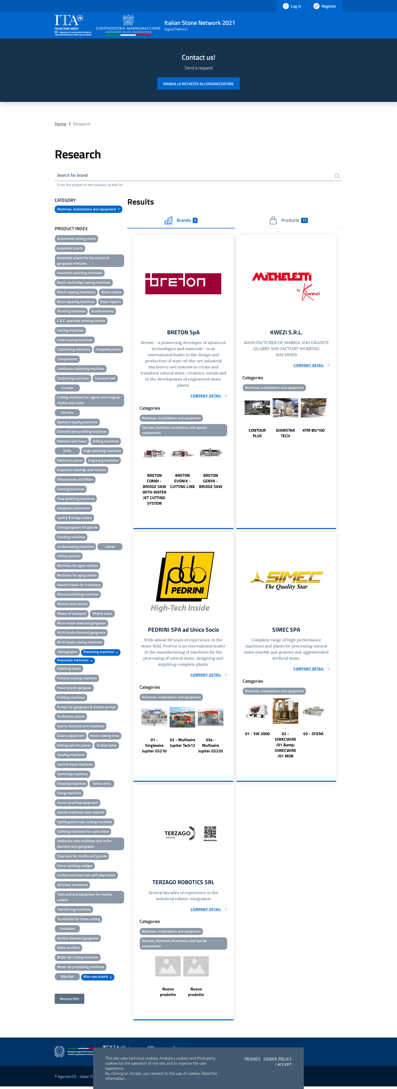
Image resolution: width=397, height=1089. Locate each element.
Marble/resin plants (72, 604)
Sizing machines (69, 793)
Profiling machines (71, 697)
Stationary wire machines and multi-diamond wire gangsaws (84, 844)
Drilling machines (105, 441)
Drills (67, 451)
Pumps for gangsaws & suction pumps (86, 707)
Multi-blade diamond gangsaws (81, 633)
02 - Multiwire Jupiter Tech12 (182, 744)
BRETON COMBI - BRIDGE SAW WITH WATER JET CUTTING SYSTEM (154, 490)
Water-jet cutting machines (77, 957)
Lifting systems (69, 556)
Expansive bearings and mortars (81, 470)
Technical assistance (72, 885)
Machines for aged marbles (77, 566)
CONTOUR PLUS (257, 434)
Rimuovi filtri (69, 999)
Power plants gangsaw (74, 688)
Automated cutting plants (76, 239)
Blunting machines (71, 311)
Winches (67, 976)
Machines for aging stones (77, 575)
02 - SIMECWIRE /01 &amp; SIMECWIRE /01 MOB (285, 746)
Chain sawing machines (75, 340)
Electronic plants (70, 460)
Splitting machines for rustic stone (83, 831)
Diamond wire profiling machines (82, 431)
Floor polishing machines (76, 499)
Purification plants (71, 716)
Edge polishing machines (102, 451)
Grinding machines (71, 537)
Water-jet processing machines (80, 967)
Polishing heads (69, 668)
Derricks (67, 412)
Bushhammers (102, 311)
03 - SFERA (313, 735)
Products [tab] (288, 221)
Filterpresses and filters (75, 479)
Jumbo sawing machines (75, 546)
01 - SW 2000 (257, 735)
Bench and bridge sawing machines (84, 282)
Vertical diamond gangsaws (78, 938)
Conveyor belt (105, 378)
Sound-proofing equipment (77, 803)
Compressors (67, 359)
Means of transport (71, 613)
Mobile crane (102, 613)
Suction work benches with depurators (86, 875)
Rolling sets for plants (74, 745)
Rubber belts (107, 745)
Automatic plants (70, 248)
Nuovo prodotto (168, 994)
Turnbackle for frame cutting (78, 919)
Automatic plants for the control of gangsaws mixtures (83, 261)
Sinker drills (102, 784)
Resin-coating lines (104, 736)
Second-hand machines (75, 764)
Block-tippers (110, 302)
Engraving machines (103, 460)
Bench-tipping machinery (76, 292)
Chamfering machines (73, 349)
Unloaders (67, 929)
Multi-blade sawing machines (79, 642)
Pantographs (67, 652)
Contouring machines (73, 378)
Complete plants (108, 349)
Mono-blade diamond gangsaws (81, 623)
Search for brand (73, 175)
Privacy (253, 1058)
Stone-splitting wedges (75, 865)
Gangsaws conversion (73, 508)
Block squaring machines (76, 302)
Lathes (110, 546)
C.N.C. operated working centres (81, 321)
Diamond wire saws (72, 441)
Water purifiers (68, 948)
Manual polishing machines (78, 594)
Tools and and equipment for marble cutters (84, 897)
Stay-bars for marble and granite (82, 856)
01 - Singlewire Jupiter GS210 (154, 746)
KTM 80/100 (314, 431)
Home (60, 123)
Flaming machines (71, 489)
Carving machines (70, 330)
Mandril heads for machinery (79, 585)
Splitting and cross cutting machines (84, 822)
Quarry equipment (71, 736)
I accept (283, 1064)
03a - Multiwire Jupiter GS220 (210, 746)
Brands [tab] (181, 221)
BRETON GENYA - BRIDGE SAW (210, 482)
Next (231, 473)
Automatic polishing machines (80, 273)
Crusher (67, 388)
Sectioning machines (72, 774)
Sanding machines (71, 755)
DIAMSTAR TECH (285, 434)
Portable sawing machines (77, 678)
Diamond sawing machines (77, 422)
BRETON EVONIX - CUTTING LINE (182, 482)
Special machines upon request (80, 812)
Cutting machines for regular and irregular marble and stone (89, 400)
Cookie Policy (278, 1058)
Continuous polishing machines (81, 369)
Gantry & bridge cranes (74, 518)
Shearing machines (71, 784)
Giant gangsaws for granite (77, 527)
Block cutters (112, 292)
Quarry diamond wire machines (80, 726)
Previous (135, 473)
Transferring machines (74, 909)
